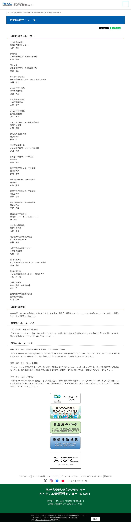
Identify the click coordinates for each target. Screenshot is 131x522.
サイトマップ (25, 476)
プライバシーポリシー (70, 476)
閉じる (95, 519)
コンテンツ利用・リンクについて (45, 476)
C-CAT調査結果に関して (37, 12)
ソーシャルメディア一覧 (77, 481)
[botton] (125, 4)
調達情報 (107, 476)
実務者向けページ (22, 12)
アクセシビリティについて (91, 476)
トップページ (10, 12)
